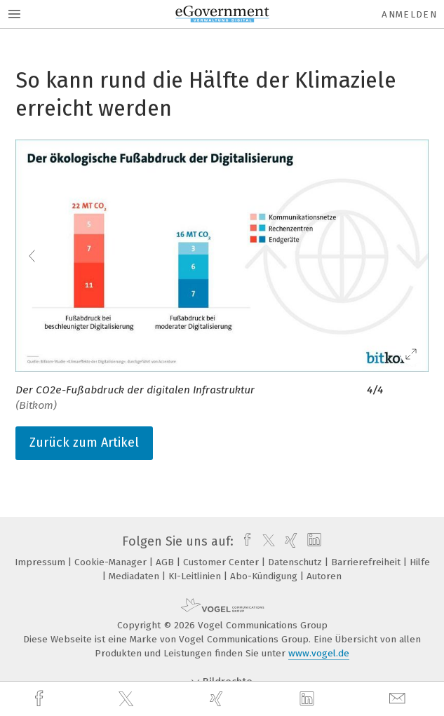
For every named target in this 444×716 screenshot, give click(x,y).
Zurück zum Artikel (84, 442)
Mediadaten (135, 576)
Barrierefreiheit (367, 562)
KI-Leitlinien (196, 576)
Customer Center (222, 562)
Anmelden (409, 14)
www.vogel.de (318, 653)
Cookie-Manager (111, 562)
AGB (166, 562)
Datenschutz (296, 562)
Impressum (41, 562)
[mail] (399, 699)
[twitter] (127, 699)
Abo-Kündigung (265, 576)
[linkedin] (308, 699)
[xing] (218, 699)
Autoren (324, 576)
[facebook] (40, 699)
